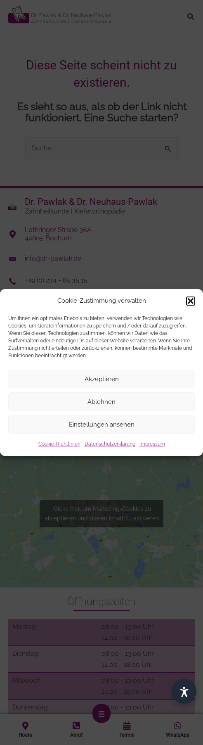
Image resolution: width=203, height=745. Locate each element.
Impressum (152, 444)
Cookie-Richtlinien (59, 444)
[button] (190, 301)
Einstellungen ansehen (102, 424)
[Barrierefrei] (184, 691)
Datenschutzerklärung (110, 444)
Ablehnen (101, 402)
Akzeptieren (102, 379)
